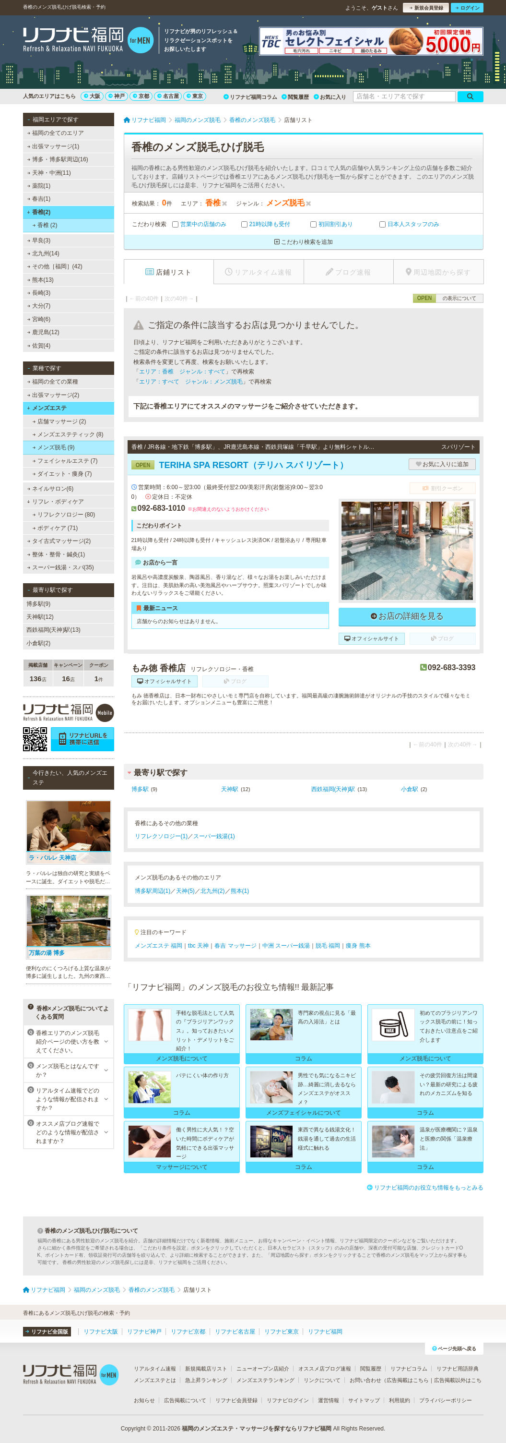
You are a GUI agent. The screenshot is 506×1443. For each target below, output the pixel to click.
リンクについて (322, 1380)
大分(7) (38, 305)
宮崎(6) (38, 319)
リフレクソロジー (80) (63, 514)
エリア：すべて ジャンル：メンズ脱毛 (191, 381)
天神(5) (185, 891)
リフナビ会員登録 (236, 1400)
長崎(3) (38, 292)
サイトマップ (364, 1400)
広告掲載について (185, 1400)
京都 (141, 96)
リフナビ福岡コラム (250, 97)
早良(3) (38, 240)
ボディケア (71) (55, 528)
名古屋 (168, 96)
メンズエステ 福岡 (158, 945)
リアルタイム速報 (155, 1368)
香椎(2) (38, 212)
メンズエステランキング (265, 1380)
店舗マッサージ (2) (59, 421)
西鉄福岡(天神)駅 (333, 789)
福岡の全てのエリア (55, 133)
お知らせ (144, 1400)
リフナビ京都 (188, 1331)
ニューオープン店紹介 (262, 1368)
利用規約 (399, 1400)
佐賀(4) (38, 345)
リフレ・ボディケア (55, 501)
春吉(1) (38, 198)
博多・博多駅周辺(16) (57, 159)
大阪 (92, 96)
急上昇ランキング (206, 1380)
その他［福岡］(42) (54, 266)
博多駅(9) (38, 604)
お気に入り (330, 97)
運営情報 (328, 1400)
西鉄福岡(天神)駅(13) (53, 629)
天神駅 (229, 789)
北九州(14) (43, 253)
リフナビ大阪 (100, 1331)
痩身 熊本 (358, 945)
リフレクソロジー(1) (161, 836)
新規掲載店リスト (206, 1368)
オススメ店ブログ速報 (324, 1368)
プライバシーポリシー (445, 1400)
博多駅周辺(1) (153, 891)
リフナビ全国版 (46, 1332)
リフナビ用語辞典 (457, 1368)
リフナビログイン (288, 1400)
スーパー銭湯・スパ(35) (60, 567)
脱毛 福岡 (328, 945)
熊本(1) (240, 891)
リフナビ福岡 (325, 1331)
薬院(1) (38, 185)
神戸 (116, 96)
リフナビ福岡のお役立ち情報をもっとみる (425, 1187)
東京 (195, 96)
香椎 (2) (44, 225)
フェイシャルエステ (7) (64, 460)
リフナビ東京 (281, 1331)
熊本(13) (40, 280)
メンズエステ (47, 408)
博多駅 (140, 789)
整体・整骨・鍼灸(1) (56, 554)
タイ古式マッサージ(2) (59, 541)
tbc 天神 (198, 945)
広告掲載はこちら (408, 1380)
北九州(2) (212, 891)
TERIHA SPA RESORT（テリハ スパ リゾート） (239, 465)
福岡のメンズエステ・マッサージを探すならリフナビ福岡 (256, 1428)
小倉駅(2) (38, 643)
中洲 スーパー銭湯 (286, 945)
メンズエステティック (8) (67, 434)
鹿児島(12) (43, 332)
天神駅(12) (40, 616)
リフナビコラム (408, 1368)
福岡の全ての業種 (52, 381)
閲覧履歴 (295, 97)
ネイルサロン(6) (50, 488)
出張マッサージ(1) (53, 146)
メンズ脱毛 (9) (53, 447)
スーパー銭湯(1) (214, 836)
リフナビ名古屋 (235, 1331)
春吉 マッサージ (235, 945)
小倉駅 (409, 789)
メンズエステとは (155, 1380)
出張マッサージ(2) (53, 395)
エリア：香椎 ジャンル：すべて (182, 371)
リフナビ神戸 (144, 1331)
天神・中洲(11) (49, 172)
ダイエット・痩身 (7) (62, 473)
